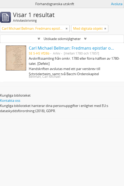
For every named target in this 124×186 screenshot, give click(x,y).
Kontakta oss (10, 100)
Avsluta (116, 4)
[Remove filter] (67, 28)
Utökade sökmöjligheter (62, 38)
